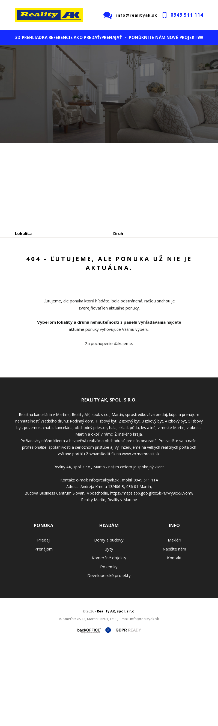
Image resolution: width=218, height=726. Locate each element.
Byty (108, 629)
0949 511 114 (187, 15)
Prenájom (65, 285)
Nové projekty (183, 37)
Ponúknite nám (147, 37)
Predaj (32, 285)
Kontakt (174, 638)
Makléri (174, 620)
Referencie (61, 37)
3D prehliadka (31, 37)
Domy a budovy (109, 620)
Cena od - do (126, 256)
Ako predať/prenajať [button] (98, 37)
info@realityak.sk (136, 15)
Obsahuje (24, 256)
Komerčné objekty (109, 638)
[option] (109, 94)
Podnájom (129, 285)
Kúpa (96, 285)
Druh (118, 233)
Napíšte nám (174, 629)
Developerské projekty (109, 656)
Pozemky (109, 647)
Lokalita (23, 233)
